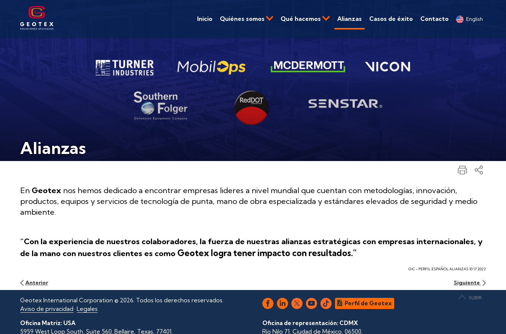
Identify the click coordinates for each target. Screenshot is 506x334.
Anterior (34, 282)
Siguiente (470, 282)
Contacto (434, 18)
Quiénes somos (246, 18)
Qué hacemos (305, 18)
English (469, 19)
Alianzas (349, 18)
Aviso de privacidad (46, 308)
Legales (87, 308)
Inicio (204, 18)
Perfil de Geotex (364, 303)
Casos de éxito (391, 18)
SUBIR (470, 297)
